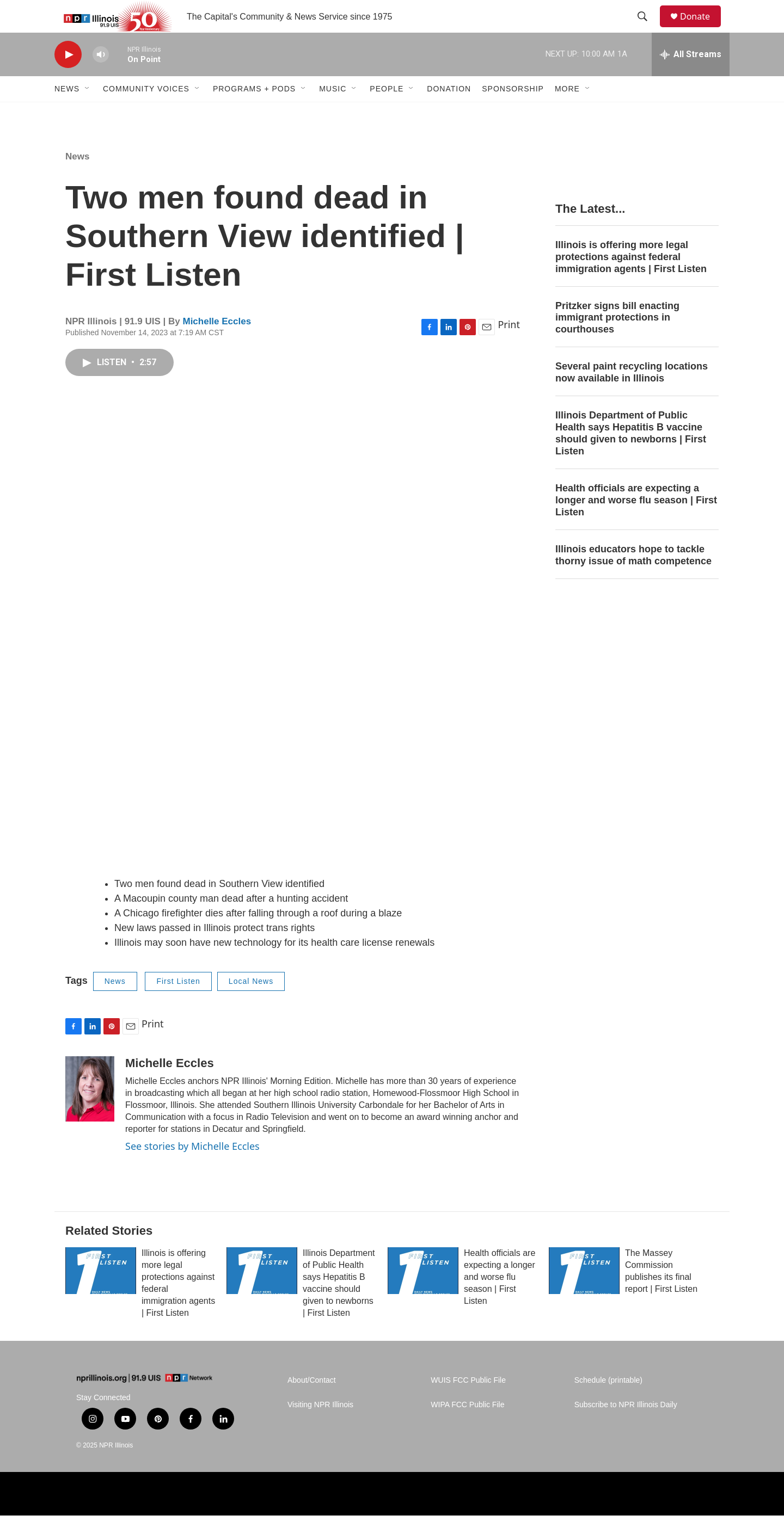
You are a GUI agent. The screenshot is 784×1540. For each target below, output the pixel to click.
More (567, 113)
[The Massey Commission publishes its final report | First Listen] (584, 1295)
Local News (251, 1005)
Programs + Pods (254, 113)
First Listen (178, 1005)
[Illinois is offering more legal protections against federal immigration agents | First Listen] (100, 1295)
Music (332, 113)
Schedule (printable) (608, 1405)
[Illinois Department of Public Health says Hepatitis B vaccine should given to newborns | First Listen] (261, 1295)
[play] (68, 79)
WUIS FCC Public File (468, 1405)
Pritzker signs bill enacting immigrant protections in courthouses (617, 342)
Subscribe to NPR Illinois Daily (625, 1429)
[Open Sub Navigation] (87, 113)
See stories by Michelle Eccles (192, 1170)
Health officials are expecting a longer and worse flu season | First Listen (636, 524)
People (386, 113)
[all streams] (691, 79)
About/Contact (311, 1405)
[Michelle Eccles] (89, 1113)
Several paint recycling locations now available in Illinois (631, 396)
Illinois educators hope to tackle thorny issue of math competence (633, 579)
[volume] (100, 79)
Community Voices (146, 113)
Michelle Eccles (216, 346)
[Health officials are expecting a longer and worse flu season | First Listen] (423, 1295)
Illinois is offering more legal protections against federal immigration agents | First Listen (631, 281)
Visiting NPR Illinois (320, 1429)
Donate (702, 28)
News (66, 113)
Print (509, 348)
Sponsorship (513, 113)
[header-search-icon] (647, 29)
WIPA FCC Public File (467, 1429)
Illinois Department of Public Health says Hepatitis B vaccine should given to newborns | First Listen (630, 457)
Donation (449, 113)
